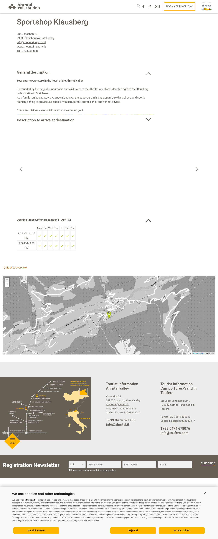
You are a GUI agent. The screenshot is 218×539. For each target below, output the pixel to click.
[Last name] (139, 465)
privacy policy (109, 470)
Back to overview (15, 267)
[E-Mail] (174, 465)
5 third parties (31, 500)
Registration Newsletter (31, 465)
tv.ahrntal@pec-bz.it (117, 404)
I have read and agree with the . (93, 470)
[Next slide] (196, 169)
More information (36, 530)
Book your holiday (179, 6)
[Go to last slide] (21, 169)
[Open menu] (12, 110)
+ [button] (7, 280)
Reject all (133, 530)
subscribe (208, 463)
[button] (204, 493)
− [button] (7, 284)
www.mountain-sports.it (31, 46)
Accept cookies (182, 530)
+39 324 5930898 (27, 51)
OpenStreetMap (199, 353)
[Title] (77, 464)
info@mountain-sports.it (31, 42)
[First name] (104, 465)
